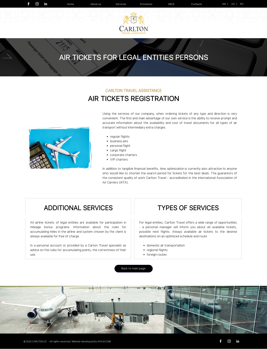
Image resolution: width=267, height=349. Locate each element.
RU (241, 3)
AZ (233, 3)
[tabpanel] (229, 4)
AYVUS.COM (104, 341)
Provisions (146, 4)
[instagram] (37, 4)
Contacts (196, 4)
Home (70, 4)
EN (224, 3)
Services (121, 4)
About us (95, 4)
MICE (171, 4)
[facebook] (28, 4)
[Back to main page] (133, 268)
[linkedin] (46, 4)
